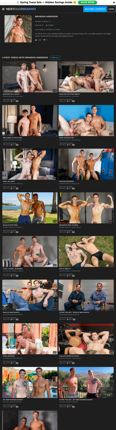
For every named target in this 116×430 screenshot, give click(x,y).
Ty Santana (18, 227)
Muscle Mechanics (11, 312)
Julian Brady (7, 183)
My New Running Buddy (13, 400)
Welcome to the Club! (12, 138)
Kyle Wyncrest (76, 140)
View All (55, 58)
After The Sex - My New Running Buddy (76, 400)
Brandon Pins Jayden (68, 225)
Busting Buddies (66, 181)
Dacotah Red (7, 271)
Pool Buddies (9, 356)
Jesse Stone (19, 96)
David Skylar (7, 314)
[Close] (114, 2)
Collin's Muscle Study (69, 356)
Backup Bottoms (10, 225)
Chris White (75, 96)
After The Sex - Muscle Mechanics (74, 312)
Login (111, 9)
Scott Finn (6, 402)
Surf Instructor (66, 138)
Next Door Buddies (9, 99)
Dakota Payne (76, 271)
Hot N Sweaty (65, 269)
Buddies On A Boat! (53, 29)
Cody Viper (18, 140)
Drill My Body (9, 181)
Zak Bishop (6, 358)
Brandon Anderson (9, 96)
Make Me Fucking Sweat (69, 94)
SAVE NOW (87, 2)
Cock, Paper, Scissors (13, 269)
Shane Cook (75, 183)
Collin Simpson (76, 358)
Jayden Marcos (76, 227)
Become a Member (95, 9)
